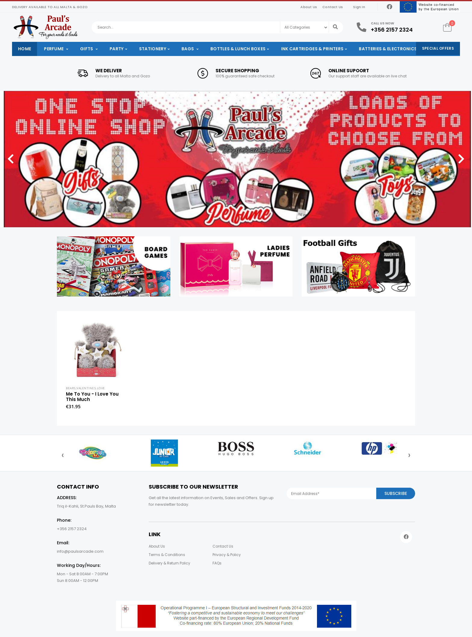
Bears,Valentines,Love (85, 388)
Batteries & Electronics (388, 49)
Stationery (152, 49)
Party (117, 49)
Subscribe (395, 493)
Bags (188, 49)
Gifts (87, 49)
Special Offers (438, 48)
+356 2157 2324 (392, 29)
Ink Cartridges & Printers (312, 49)
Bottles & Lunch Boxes (238, 49)
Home (24, 49)
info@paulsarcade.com (80, 551)
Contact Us (332, 7)
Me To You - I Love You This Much (92, 396)
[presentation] (62, 455)
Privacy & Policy (227, 554)
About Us (308, 7)
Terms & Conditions (167, 554)
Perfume (54, 49)
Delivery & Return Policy (169, 563)
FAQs (217, 563)
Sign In (359, 7)
